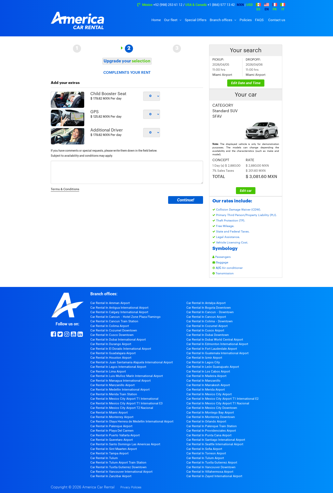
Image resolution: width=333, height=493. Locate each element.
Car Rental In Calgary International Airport (119, 312)
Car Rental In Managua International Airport (120, 380)
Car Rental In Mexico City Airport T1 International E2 (222, 399)
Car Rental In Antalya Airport (206, 303)
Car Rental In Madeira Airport (206, 376)
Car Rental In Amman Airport (110, 303)
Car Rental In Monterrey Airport (111, 417)
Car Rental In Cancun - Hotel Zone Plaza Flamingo (125, 317)
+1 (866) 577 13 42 (221, 5)
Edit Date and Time (246, 83)
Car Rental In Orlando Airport (206, 421)
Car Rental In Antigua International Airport (119, 307)
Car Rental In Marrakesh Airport (208, 385)
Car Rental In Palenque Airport (111, 426)
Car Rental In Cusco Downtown (112, 335)
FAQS (259, 20)
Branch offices (221, 20)
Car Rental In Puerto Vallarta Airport (115, 435)
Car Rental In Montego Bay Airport (210, 412)
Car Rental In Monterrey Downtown (210, 417)
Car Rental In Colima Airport (109, 326)
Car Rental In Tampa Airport (109, 453)
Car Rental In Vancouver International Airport (121, 471)
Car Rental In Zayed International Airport (214, 476)
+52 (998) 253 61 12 (167, 5)
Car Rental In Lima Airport (108, 371)
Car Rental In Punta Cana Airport (208, 435)
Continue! (185, 200)
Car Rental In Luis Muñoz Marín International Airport (126, 376)
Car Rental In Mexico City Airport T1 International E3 (126, 403)
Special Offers (196, 20)
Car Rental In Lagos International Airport (118, 367)
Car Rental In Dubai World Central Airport (214, 339)
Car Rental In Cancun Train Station (114, 321)
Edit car (246, 191)
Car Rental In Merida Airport (205, 389)
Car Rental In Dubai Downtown (207, 335)
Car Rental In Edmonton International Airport (217, 344)
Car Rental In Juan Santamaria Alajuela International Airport (131, 362)
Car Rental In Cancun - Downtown (210, 312)
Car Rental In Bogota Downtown (208, 307)
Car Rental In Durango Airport (110, 344)
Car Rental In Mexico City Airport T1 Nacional (217, 403)
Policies (246, 20)
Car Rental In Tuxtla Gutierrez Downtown (118, 467)
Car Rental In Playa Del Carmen (112, 430)
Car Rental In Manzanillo (203, 380)
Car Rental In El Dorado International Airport (120, 349)
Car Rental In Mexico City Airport (209, 394)
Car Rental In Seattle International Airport (214, 444)
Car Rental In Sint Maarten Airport (113, 449)
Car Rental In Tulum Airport (205, 458)
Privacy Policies (130, 487)
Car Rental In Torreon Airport (206, 453)
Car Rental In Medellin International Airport (120, 389)
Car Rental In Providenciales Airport (211, 430)
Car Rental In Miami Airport (109, 412)
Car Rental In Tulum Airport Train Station (118, 462)
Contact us (276, 20)
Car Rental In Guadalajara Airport (113, 353)
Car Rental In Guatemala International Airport (217, 353)
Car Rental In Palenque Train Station (211, 426)
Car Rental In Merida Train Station (113, 394)
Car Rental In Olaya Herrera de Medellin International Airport (131, 421)
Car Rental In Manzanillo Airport (112, 385)
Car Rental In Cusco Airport (205, 330)
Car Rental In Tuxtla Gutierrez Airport (211, 462)
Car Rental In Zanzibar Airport (110, 476)
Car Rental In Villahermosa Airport (209, 471)
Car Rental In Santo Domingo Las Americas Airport (125, 444)
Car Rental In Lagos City (203, 362)
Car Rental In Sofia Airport (204, 449)
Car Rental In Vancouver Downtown (211, 467)
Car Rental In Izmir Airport (204, 357)
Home (156, 20)
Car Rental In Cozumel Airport (207, 326)
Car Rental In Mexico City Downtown (211, 408)
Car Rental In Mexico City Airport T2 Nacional (121, 408)
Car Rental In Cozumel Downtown (113, 330)
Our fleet (171, 20)
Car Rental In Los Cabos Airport (208, 371)
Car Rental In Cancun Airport (206, 317)
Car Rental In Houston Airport (110, 357)
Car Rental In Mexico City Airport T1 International (124, 399)
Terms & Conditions (65, 189)
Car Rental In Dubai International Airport (118, 339)
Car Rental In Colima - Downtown (209, 321)
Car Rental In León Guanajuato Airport (212, 367)
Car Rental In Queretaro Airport (111, 440)
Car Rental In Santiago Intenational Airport (215, 440)
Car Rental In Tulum (104, 458)
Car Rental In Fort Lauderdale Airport (211, 349)
